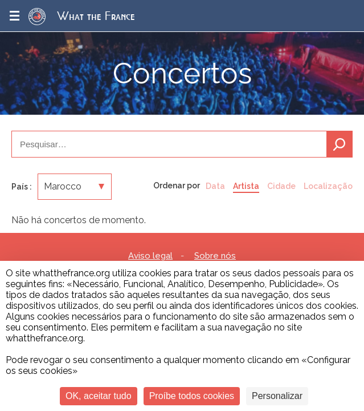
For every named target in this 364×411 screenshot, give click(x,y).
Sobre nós (215, 256)
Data (215, 186)
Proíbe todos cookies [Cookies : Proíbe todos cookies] (191, 396)
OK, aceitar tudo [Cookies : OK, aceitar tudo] (99, 396)
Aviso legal (150, 256)
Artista (246, 186)
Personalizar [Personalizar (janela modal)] (277, 396)
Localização (328, 186)
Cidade (281, 186)
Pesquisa (339, 144)
